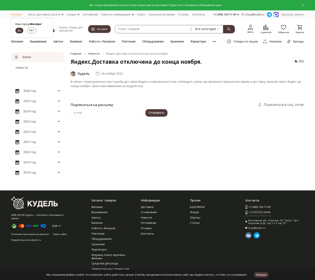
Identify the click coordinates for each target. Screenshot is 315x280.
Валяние (76, 41)
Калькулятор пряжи (162, 14)
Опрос (141, 14)
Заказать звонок (292, 14)
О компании (149, 212)
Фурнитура (198, 41)
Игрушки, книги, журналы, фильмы (108, 256)
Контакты (198, 14)
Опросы (195, 217)
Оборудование (153, 41)
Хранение (177, 41)
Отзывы (183, 14)
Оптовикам (90, 14)
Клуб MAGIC (197, 207)
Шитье (58, 41)
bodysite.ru (34, 239)
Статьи (195, 223)
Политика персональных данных (30, 234)
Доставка (147, 207)
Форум (194, 212)
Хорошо (261, 274)
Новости (93, 53)
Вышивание (38, 41)
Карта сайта (60, 234)
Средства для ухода (105, 263)
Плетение (129, 41)
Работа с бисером (102, 41)
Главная (76, 53)
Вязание (17, 41)
